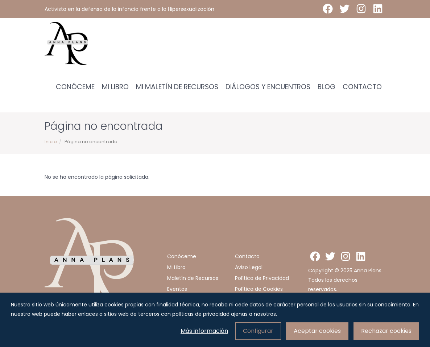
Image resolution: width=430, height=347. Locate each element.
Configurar (258, 331)
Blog (326, 87)
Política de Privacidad (262, 278)
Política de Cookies (259, 289)
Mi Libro (115, 87)
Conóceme (75, 87)
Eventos (177, 289)
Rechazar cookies (386, 331)
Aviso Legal (248, 267)
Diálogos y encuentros (268, 87)
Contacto (362, 87)
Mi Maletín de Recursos (177, 87)
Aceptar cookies (317, 331)
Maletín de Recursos (192, 278)
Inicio (51, 142)
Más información (204, 331)
